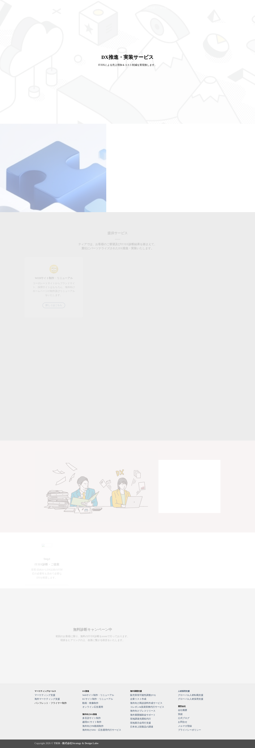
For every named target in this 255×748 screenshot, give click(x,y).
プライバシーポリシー (189, 730)
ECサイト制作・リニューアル (97, 699)
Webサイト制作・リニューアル (98, 695)
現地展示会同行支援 (140, 722)
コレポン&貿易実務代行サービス (147, 707)
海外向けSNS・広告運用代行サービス (101, 730)
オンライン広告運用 (92, 707)
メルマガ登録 (185, 726)
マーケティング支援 (104, 8)
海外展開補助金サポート (142, 715)
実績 (180, 714)
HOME (87, 8)
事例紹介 (177, 8)
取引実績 (164, 8)
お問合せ (204, 8)
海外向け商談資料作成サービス (146, 703)
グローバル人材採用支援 (190, 699)
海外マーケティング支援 (47, 699)
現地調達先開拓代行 (140, 718)
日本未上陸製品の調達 (141, 726)
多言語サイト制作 (91, 718)
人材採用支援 (184, 691)
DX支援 (123, 8)
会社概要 (182, 710)
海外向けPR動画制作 (93, 726)
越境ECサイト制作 (91, 722)
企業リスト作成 (138, 699)
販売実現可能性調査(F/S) (143, 695)
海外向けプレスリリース (142, 710)
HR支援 (135, 8)
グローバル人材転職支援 (190, 695)
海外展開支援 (149, 8)
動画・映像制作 (90, 703)
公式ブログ (191, 8)
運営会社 (215, 8)
